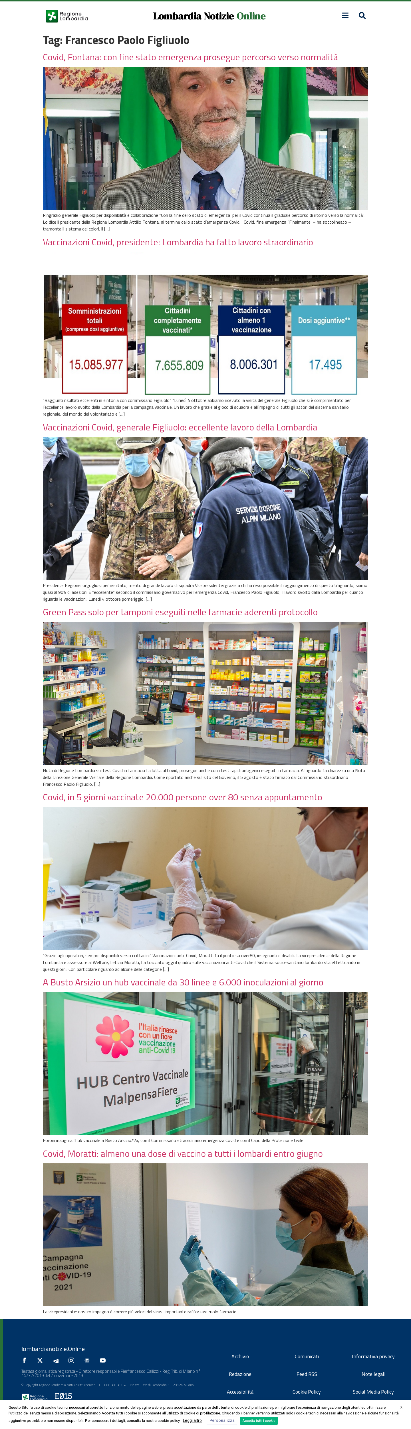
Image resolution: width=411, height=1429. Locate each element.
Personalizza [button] (222, 1420)
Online (251, 16)
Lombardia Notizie (193, 16)
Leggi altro (192, 1420)
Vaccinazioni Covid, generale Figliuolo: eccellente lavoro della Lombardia (180, 427)
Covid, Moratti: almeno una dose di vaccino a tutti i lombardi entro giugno (183, 1153)
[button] (361, 16)
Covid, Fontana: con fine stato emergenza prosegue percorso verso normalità (190, 57)
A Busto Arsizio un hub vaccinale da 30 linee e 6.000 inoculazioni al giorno (183, 982)
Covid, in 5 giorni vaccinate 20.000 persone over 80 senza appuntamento (182, 797)
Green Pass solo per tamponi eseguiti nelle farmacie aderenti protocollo (180, 612)
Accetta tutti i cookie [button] (258, 1421)
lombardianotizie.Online (53, 1349)
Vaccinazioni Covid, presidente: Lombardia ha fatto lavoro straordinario (178, 242)
